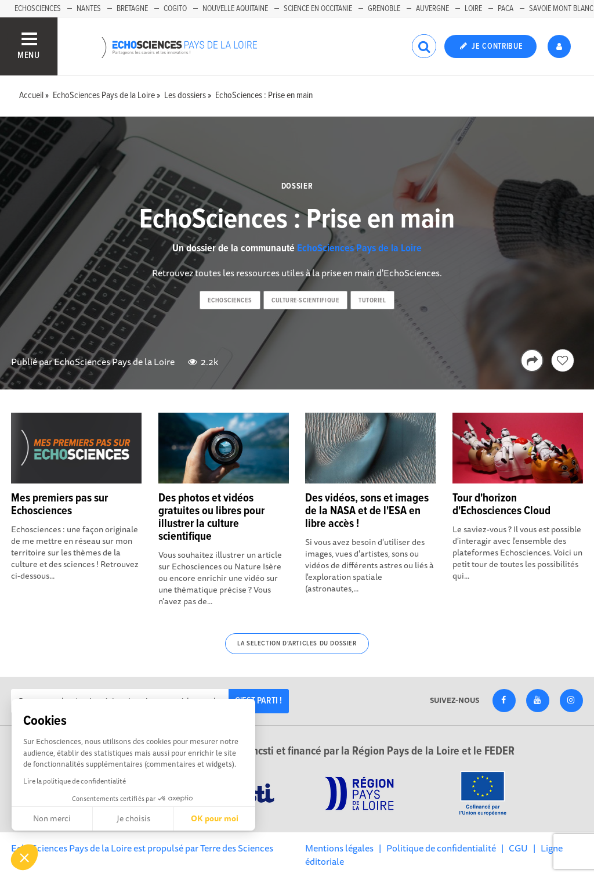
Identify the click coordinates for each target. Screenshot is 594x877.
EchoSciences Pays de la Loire (359, 248)
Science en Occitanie (318, 8)
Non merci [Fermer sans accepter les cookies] (52, 818)
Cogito (175, 8)
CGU (518, 848)
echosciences (230, 301)
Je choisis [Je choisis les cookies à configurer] (133, 818)
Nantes (89, 8)
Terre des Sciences (236, 848)
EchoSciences (38, 8)
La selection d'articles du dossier (296, 643)
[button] (24, 857)
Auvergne (432, 8)
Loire (473, 8)
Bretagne (132, 8)
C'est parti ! (258, 701)
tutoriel (372, 301)
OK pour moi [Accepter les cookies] (214, 818)
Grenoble (384, 8)
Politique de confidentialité (441, 848)
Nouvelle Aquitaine (235, 8)
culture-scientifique (305, 301)
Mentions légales (339, 848)
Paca (505, 8)
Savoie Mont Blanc (561, 8)
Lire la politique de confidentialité (74, 780)
